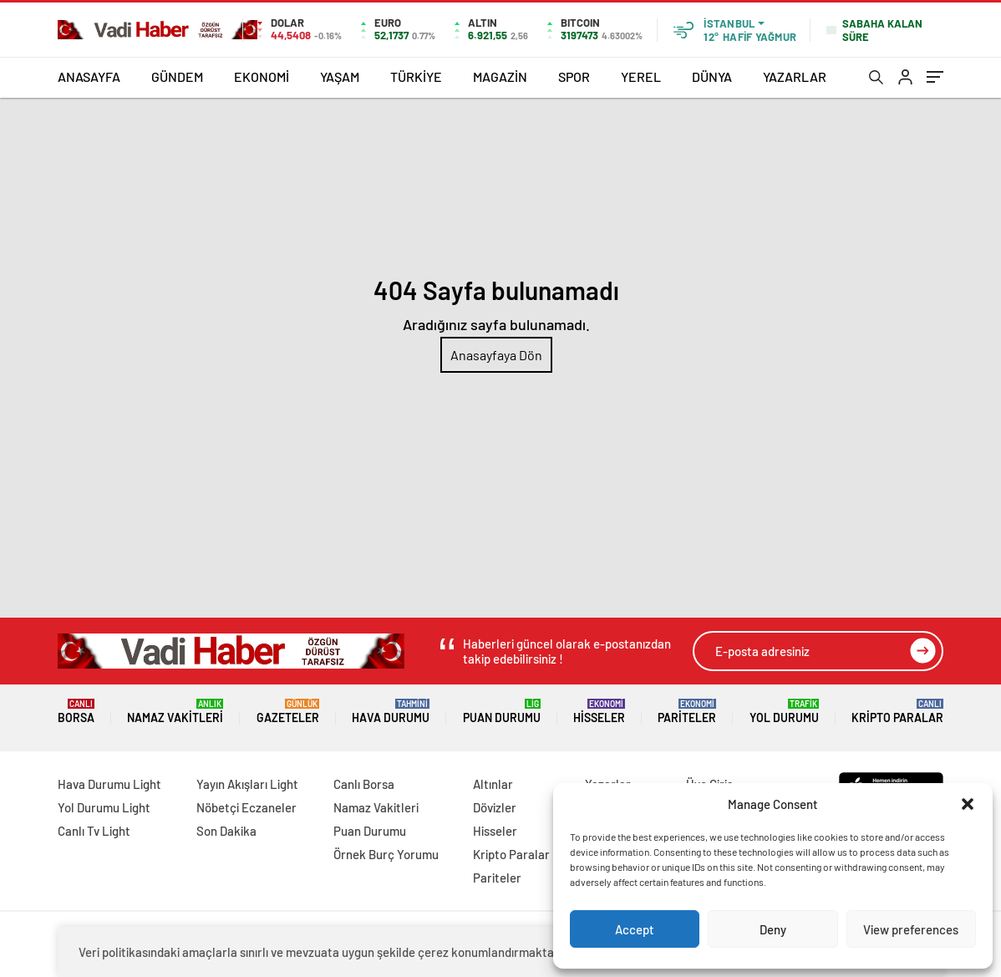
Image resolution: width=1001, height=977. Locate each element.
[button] (967, 804)
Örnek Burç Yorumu (386, 854)
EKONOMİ (261, 76)
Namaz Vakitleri (175, 712)
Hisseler (599, 712)
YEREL (641, 76)
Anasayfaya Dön (496, 355)
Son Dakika (226, 830)
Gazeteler (288, 712)
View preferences (910, 929)
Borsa (76, 712)
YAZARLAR (794, 76)
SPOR (574, 76)
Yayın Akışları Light (247, 783)
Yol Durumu (784, 712)
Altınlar (493, 783)
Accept (634, 929)
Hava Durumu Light (109, 783)
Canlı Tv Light (94, 830)
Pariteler (687, 712)
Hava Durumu (390, 712)
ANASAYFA (89, 76)
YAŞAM (339, 76)
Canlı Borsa (363, 783)
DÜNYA (712, 76)
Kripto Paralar (897, 712)
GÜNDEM (177, 76)
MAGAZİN (500, 76)
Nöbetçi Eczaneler (246, 807)
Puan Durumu (502, 712)
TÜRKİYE (416, 76)
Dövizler (494, 807)
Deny (773, 929)
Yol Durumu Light (104, 807)
